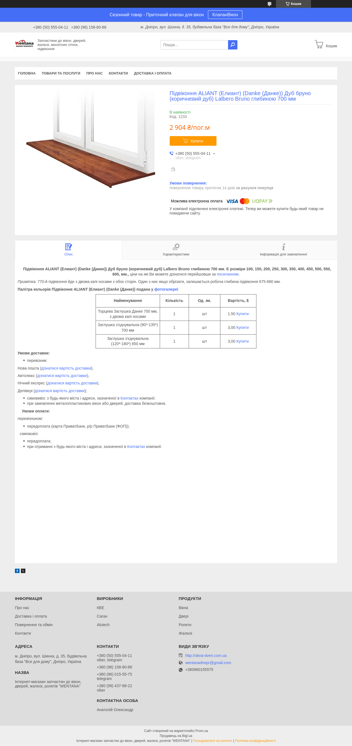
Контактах (130, 398)
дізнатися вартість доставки (66, 368)
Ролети (185, 625)
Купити (197, 141)
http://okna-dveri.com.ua (206, 655)
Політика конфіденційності (255, 741)
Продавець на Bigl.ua (176, 736)
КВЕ (100, 607)
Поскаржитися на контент (212, 741)
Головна (27, 73)
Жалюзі (185, 633)
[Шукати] (232, 44)
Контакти (118, 73)
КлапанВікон (225, 14)
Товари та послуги (61, 73)
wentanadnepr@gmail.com (208, 663)
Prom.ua (202, 731)
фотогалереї (166, 289)
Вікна (183, 607)
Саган (102, 616)
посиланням (228, 274)
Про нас (94, 73)
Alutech (103, 625)
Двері (183, 616)
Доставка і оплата (152, 73)
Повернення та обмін (34, 625)
